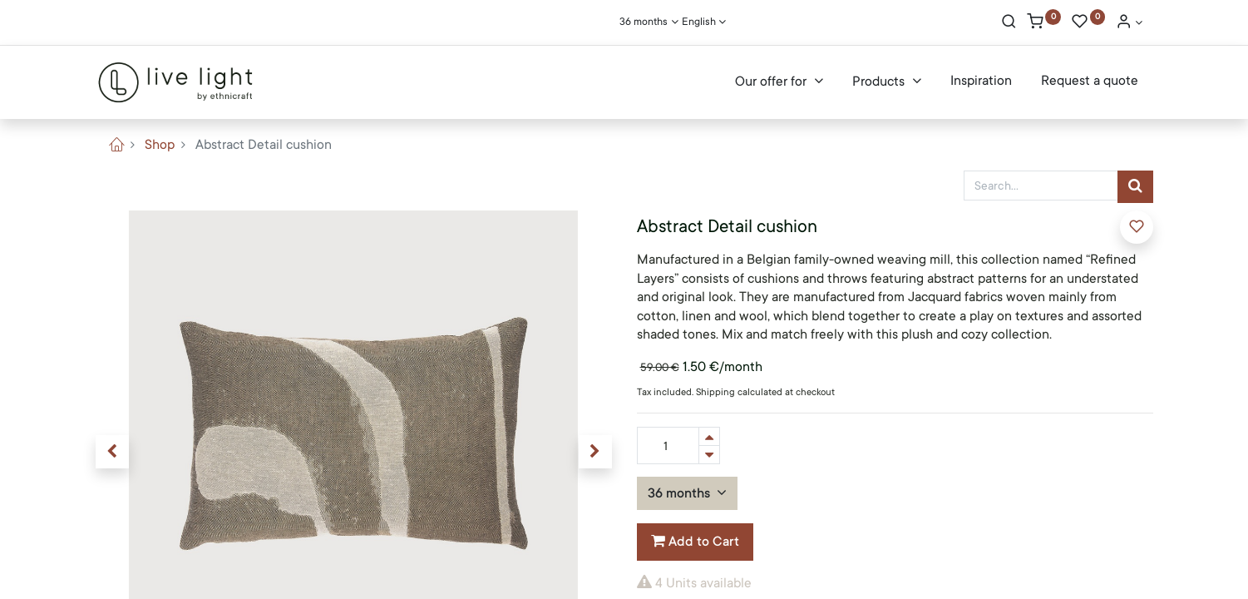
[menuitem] (981, 81)
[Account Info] (1129, 23)
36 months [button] (680, 493)
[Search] (1009, 23)
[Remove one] (709, 454)
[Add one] (709, 436)
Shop (160, 144)
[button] (112, 451)
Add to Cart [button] (695, 541)
